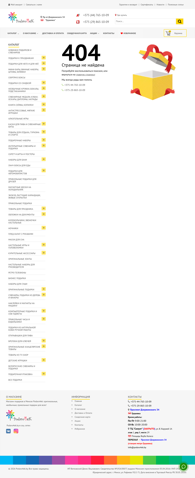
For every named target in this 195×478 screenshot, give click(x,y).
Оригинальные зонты (20, 259)
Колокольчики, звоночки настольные (22, 221)
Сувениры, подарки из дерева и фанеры (24, 296)
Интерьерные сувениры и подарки (21, 147)
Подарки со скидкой (19, 83)
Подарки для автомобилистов (17, 172)
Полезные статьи (176, 4)
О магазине (80, 409)
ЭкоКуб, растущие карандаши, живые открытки (24, 196)
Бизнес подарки (17, 278)
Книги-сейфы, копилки (20, 105)
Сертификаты (147, 4)
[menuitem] (13, 33)
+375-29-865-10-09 (74, 90)
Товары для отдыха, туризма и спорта (23, 133)
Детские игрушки (17, 360)
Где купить (122, 15)
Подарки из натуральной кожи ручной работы (22, 328)
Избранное (80, 428)
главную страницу (85, 74)
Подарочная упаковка (20, 374)
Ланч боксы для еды (19, 165)
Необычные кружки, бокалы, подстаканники (23, 90)
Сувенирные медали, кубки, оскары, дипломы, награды (23, 98)
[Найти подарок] (179, 21)
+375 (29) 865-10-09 (96, 22)
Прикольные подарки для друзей (22, 180)
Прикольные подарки (20, 203)
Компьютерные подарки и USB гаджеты (22, 312)
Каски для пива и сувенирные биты (24, 125)
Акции (77, 421)
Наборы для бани (17, 159)
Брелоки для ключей (19, 341)
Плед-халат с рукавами (20, 234)
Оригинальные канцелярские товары (24, 348)
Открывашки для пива (20, 335)
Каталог (78, 405)
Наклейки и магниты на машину (21, 304)
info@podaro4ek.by (137, 447)
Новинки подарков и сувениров (19, 51)
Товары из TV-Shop (18, 355)
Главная (78, 401)
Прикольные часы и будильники (19, 320)
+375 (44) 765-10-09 (96, 15)
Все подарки (15, 380)
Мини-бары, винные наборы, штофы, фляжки (23, 70)
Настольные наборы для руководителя (21, 265)
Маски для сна (16, 239)
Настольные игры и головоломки (18, 246)
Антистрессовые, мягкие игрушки (21, 111)
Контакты (79, 424)
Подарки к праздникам (21, 58)
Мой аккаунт (16, 4)
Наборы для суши (17, 284)
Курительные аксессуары (21, 253)
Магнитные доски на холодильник (19, 188)
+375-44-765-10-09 (74, 84)
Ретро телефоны (17, 272)
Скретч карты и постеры (21, 154)
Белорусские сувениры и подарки (21, 367)
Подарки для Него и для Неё (23, 63)
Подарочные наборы (19, 140)
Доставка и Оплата (83, 413)
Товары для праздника (20, 209)
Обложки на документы (21, 214)
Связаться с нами (34, 4)
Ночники (13, 228)
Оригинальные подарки (21, 289)
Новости (160, 4)
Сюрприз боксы (16, 77)
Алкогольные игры (18, 118)
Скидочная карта (82, 417)
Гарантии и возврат (128, 4)
